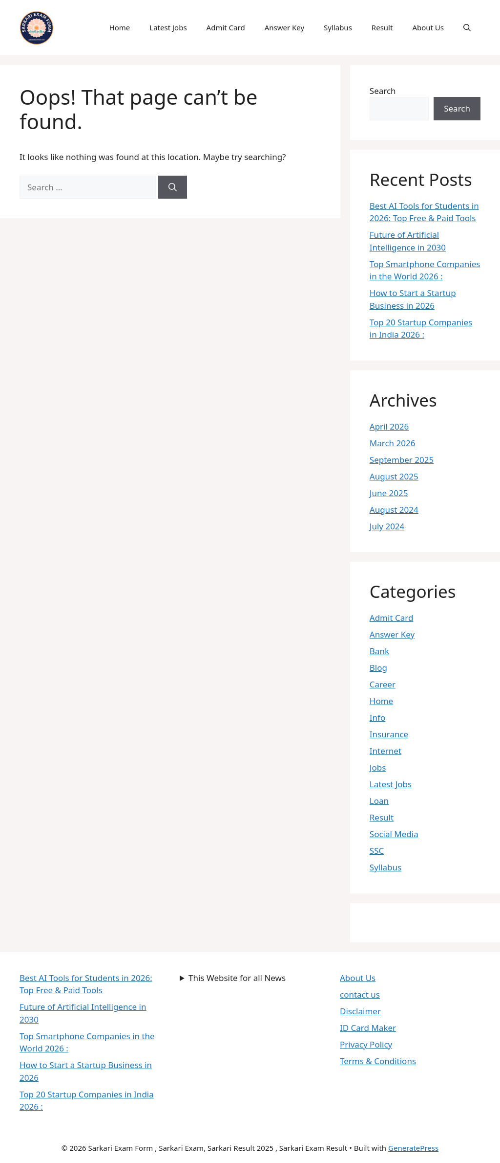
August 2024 (394, 509)
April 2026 (389, 426)
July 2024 (387, 526)
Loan (379, 800)
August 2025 (394, 476)
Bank (379, 651)
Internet (385, 750)
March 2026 (393, 443)
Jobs (378, 767)
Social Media (394, 834)
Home (119, 27)
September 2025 (402, 459)
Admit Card (226, 27)
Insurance (389, 734)
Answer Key (284, 27)
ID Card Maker (368, 1027)
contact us (360, 994)
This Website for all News (237, 977)
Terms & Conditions (378, 1061)
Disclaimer (360, 1011)
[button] (467, 27)
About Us (428, 27)
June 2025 (389, 493)
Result (382, 27)
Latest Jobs (168, 27)
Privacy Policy (366, 1044)
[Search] (172, 187)
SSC (377, 850)
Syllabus (338, 27)
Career (383, 684)
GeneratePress (413, 1148)
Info (377, 717)
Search (383, 90)
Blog (378, 667)
